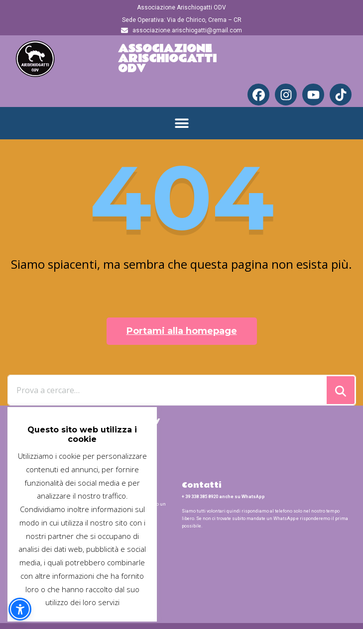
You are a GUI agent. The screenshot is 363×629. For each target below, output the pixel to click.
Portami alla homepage (181, 330)
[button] (181, 123)
